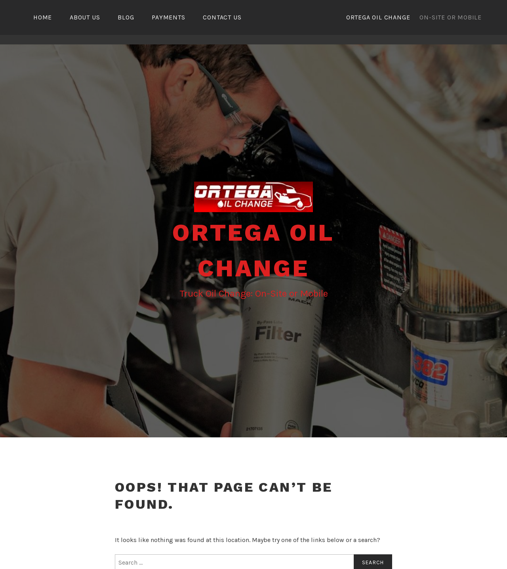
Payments (168, 17)
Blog (126, 17)
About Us (85, 17)
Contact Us (222, 17)
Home (42, 17)
